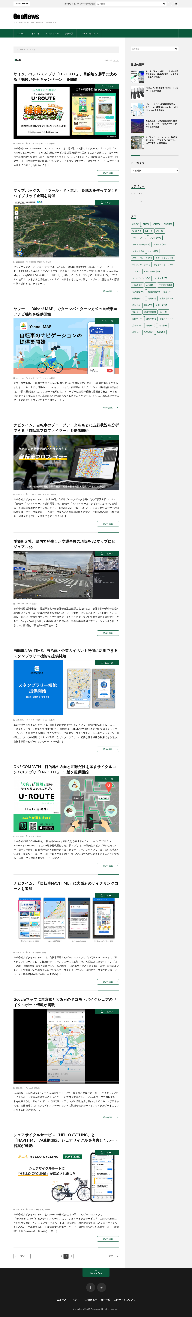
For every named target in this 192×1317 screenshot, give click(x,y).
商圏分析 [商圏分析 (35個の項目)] (138, 298)
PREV (22, 1256)
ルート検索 (38, 1209)
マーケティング (43, 494)
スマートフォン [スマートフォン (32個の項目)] (164, 258)
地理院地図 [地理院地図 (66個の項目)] (166, 298)
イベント (35, 33)
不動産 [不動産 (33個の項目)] (137, 285)
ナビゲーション (41, 143)
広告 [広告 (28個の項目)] (136, 305)
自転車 (52, 143)
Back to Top (96, 1273)
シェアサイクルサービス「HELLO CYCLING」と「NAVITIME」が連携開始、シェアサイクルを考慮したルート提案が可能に (66, 1140)
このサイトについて (89, 33)
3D (30, 603)
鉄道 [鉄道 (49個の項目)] (136, 332)
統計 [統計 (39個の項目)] (164, 312)
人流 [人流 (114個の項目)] (150, 285)
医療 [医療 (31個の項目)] (167, 291)
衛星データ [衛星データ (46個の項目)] (166, 318)
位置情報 (32, 262)
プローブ (32, 494)
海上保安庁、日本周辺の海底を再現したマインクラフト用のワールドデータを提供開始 (161, 124)
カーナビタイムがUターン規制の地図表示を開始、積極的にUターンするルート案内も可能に (162, 74)
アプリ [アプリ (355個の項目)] (155, 237)
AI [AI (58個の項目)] (146, 224)
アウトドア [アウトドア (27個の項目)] (139, 237)
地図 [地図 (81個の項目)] (152, 298)
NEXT (110, 1256)
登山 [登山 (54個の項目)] (136, 312)
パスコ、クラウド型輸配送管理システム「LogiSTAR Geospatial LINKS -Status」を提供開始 (162, 107)
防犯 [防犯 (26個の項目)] (161, 332)
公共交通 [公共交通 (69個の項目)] (138, 291)
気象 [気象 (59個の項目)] (148, 305)
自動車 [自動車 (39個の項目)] (137, 318)
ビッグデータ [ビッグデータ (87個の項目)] (152, 271)
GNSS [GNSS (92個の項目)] (136, 231)
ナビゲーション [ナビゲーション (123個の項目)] (163, 264)
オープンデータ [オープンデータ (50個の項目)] (141, 244)
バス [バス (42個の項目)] (136, 271)
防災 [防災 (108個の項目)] (148, 332)
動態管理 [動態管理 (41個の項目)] (154, 291)
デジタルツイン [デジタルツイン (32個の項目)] (141, 264)
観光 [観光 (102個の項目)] (150, 325)
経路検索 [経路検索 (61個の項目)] (150, 312)
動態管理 (40, 262)
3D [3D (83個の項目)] (135, 224)
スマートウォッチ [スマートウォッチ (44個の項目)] (142, 258)
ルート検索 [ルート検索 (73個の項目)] (161, 278)
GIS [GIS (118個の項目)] (168, 224)
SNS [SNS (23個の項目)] (160, 231)
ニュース (21, 33)
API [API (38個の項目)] (156, 224)
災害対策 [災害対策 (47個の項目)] (162, 305)
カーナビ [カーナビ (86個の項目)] (160, 244)
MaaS (31, 1088)
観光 (44, 952)
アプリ (31, 143)
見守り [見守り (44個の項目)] (137, 325)
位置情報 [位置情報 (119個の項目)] (165, 285)
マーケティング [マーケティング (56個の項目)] (141, 278)
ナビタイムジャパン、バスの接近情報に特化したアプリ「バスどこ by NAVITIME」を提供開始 (161, 140)
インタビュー (52, 33)
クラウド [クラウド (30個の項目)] (138, 251)
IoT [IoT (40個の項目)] (148, 231)
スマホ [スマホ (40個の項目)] (153, 251)
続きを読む (108, 173)
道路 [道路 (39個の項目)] (163, 325)
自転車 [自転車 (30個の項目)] (151, 318)
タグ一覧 (69, 33)
